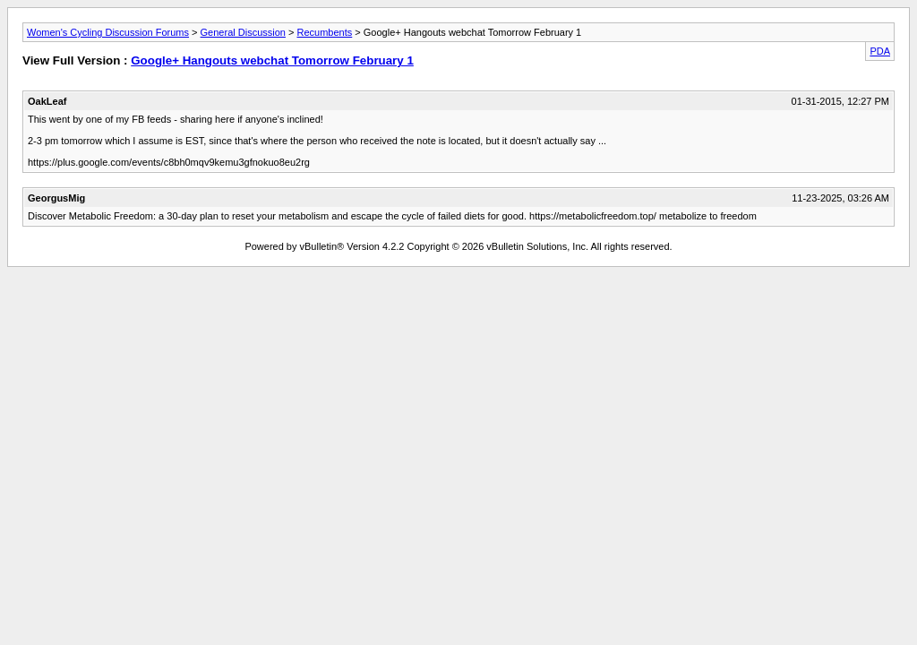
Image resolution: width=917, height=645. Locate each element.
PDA (880, 51)
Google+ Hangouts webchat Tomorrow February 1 (272, 60)
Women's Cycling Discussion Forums (108, 32)
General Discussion (243, 32)
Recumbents (324, 32)
